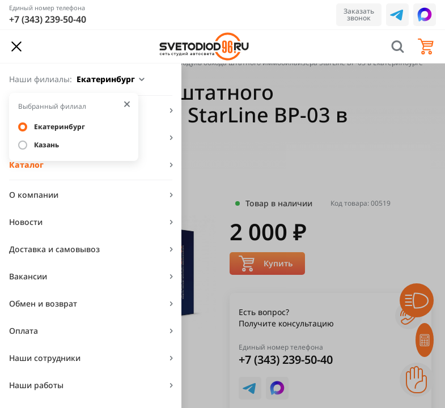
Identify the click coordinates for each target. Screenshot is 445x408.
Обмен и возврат (43, 303)
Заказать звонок (359, 14)
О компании (33, 194)
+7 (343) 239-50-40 (47, 19)
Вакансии (28, 276)
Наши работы (36, 385)
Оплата (23, 330)
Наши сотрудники (44, 357)
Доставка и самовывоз (54, 249)
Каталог (26, 164)
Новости (26, 221)
